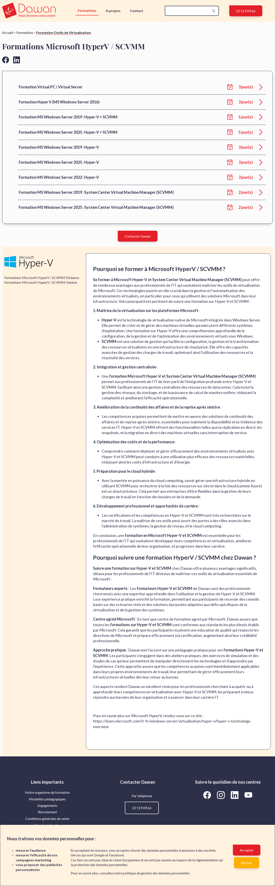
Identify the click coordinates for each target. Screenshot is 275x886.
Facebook (116, 855)
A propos (113, 11)
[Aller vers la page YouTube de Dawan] (248, 795)
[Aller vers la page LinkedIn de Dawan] (235, 795)
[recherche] (188, 11)
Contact (136, 11)
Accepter (247, 850)
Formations (87, 10)
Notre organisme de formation (47, 792)
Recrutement (47, 812)
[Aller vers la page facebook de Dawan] (5, 60)
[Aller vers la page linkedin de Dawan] (16, 60)
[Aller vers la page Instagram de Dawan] (222, 795)
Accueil (7, 32)
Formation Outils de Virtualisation (63, 32)
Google (99, 855)
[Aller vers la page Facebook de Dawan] (208, 795)
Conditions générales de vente (47, 818)
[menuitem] (47, 792)
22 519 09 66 (245, 11)
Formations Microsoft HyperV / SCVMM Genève (40, 282)
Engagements (47, 805)
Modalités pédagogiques (47, 799)
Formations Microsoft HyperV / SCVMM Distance (41, 278)
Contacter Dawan (138, 236)
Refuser (246, 863)
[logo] (29, 11)
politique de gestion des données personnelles (156, 873)
